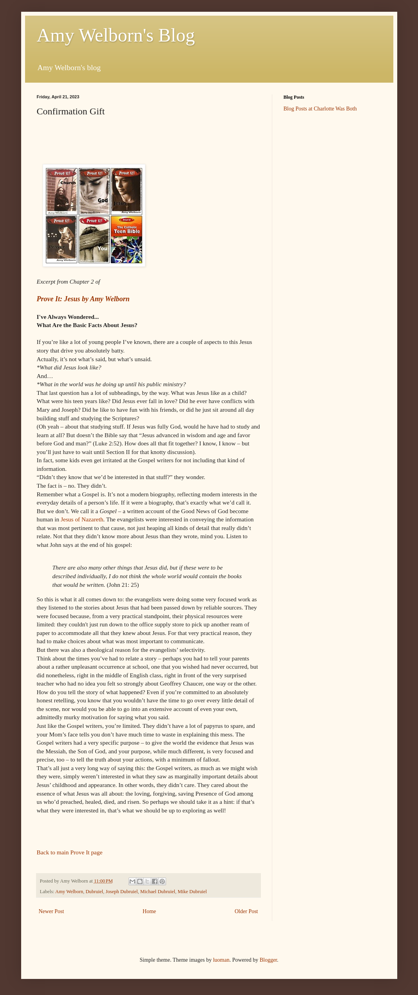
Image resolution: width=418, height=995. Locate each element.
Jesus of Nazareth (82, 519)
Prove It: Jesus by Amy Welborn (83, 299)
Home (149, 911)
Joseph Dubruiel (122, 891)
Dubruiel (94, 891)
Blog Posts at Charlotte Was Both (320, 109)
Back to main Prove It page (70, 852)
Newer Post (51, 911)
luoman (221, 960)
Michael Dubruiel (157, 891)
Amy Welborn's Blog (116, 35)
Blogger (268, 960)
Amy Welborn (69, 891)
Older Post (246, 911)
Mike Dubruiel (192, 891)
